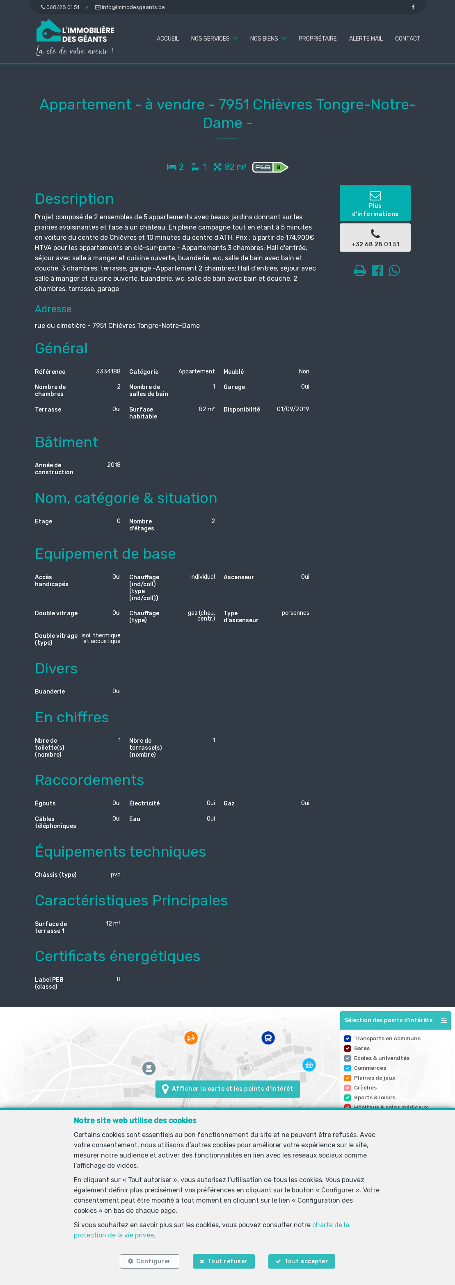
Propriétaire (318, 38)
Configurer (153, 1261)
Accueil (168, 38)
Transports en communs (387, 1038)
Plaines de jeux (374, 1078)
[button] (395, 1020)
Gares (362, 1048)
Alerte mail (366, 38)
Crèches (365, 1088)
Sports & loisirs (375, 1097)
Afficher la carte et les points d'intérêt (227, 1089)
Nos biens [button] (264, 38)
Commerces (370, 1068)
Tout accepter (306, 1261)
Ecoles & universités (381, 1058)
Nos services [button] (210, 38)
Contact (408, 38)
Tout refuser (228, 1261)
